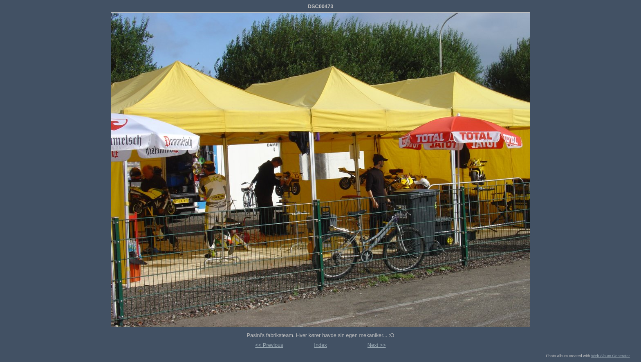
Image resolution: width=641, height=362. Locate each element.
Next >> (377, 345)
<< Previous (269, 345)
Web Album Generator (610, 355)
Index (320, 345)
